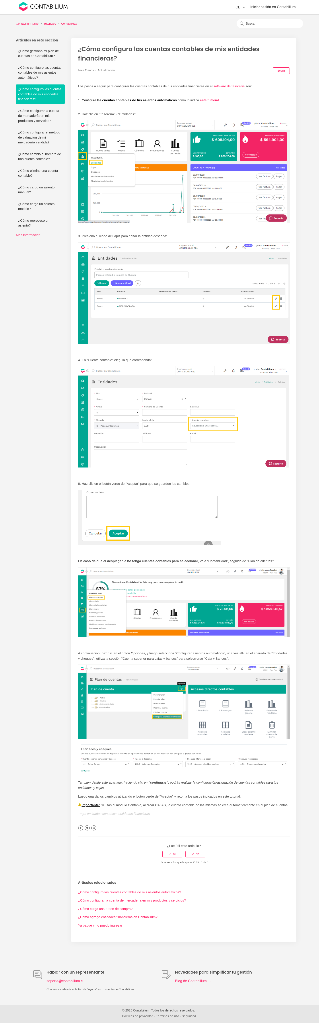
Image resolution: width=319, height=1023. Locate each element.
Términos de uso (167, 1016)
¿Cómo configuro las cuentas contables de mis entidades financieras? (39, 94)
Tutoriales (50, 23)
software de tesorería (229, 86)
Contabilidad (69, 23)
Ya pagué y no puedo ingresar (100, 925)
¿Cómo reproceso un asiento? (33, 223)
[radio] (172, 854)
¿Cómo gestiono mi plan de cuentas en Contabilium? (38, 53)
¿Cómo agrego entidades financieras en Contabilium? (118, 917)
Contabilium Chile (27, 23)
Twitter (87, 828)
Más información (28, 235)
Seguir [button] (281, 70)
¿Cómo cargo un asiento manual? (36, 189)
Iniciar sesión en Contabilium (273, 7)
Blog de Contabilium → (193, 981)
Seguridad (189, 1016)
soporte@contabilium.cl (65, 981)
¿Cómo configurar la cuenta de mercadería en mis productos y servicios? (38, 116)
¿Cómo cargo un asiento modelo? (36, 206)
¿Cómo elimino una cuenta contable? (38, 173)
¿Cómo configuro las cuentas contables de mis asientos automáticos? (39, 72)
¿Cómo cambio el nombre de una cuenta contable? (39, 156)
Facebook (81, 828)
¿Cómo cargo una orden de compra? (105, 909)
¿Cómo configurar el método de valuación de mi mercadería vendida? (39, 137)
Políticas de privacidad (137, 1016)
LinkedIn (94, 828)
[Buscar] (270, 23)
